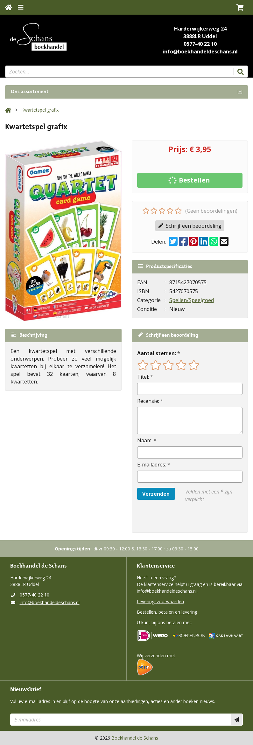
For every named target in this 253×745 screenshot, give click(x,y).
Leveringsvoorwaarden (160, 601)
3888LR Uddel (200, 36)
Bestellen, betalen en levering (167, 612)
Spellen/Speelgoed (191, 300)
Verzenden (156, 493)
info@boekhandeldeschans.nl (200, 51)
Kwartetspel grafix (40, 110)
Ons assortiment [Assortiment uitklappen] (29, 91)
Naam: (144, 440)
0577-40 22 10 (200, 43)
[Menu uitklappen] (21, 7)
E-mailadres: (151, 464)
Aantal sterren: (156, 353)
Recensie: (148, 400)
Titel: (143, 376)
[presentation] (178, 517)
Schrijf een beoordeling (189, 225)
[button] (240, 7)
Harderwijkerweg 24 (200, 28)
